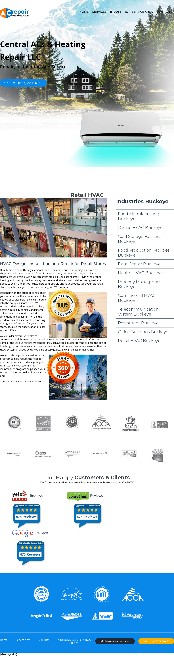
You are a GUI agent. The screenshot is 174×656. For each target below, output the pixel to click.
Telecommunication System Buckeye (138, 312)
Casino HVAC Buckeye (140, 227)
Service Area (142, 11)
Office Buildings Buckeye (143, 331)
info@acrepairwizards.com (115, 641)
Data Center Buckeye (139, 264)
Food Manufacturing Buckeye (138, 216)
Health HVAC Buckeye (140, 272)
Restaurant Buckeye (138, 322)
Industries (119, 11)
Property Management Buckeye (141, 284)
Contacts (164, 11)
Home (84, 11)
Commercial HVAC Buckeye (137, 298)
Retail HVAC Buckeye (139, 340)
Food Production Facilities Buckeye (144, 253)
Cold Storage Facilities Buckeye (139, 239)
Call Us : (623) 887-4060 (23, 82)
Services (99, 11)
